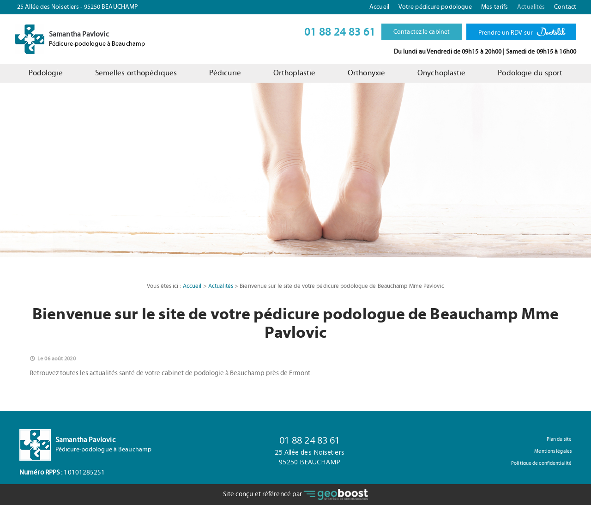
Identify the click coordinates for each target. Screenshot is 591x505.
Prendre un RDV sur (521, 30)
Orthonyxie (366, 73)
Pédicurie (225, 73)
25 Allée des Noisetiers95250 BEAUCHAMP (309, 457)
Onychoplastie (441, 73)
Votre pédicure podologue (435, 7)
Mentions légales (553, 451)
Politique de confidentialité (541, 463)
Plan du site (559, 439)
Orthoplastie (294, 73)
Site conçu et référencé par (295, 494)
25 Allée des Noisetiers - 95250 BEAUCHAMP (77, 7)
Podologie (46, 73)
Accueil (379, 7)
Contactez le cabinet (421, 32)
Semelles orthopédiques (136, 73)
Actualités (531, 7)
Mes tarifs (494, 7)
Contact (565, 7)
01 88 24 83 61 (339, 32)
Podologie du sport (530, 73)
